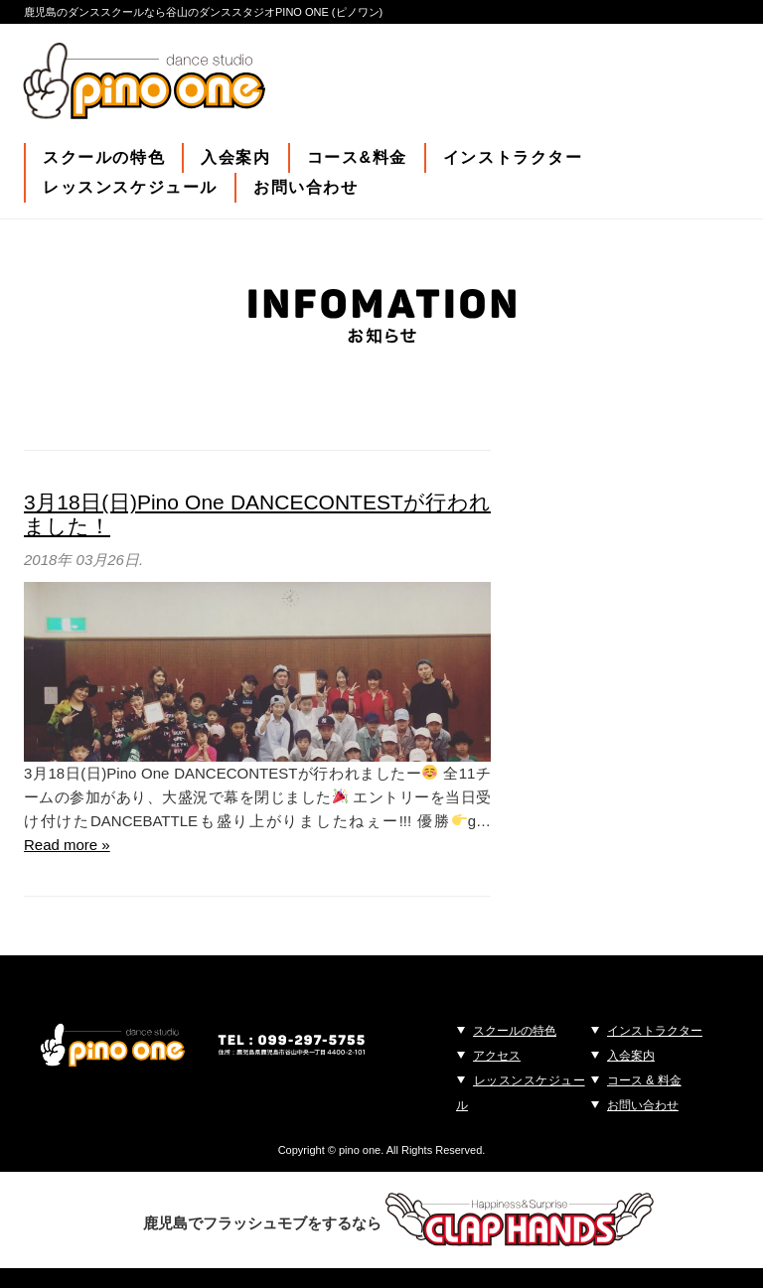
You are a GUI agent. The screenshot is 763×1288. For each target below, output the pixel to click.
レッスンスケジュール (130, 187)
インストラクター (513, 157)
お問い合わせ (306, 187)
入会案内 (235, 157)
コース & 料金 (644, 1080)
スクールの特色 (104, 157)
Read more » (67, 844)
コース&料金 (357, 157)
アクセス (497, 1056)
